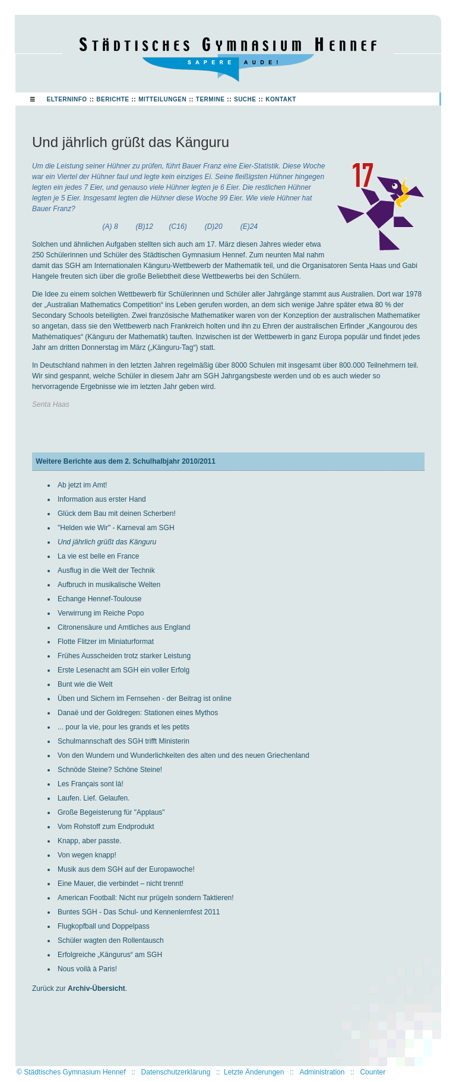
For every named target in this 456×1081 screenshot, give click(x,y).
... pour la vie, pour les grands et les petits (123, 727)
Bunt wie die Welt (85, 684)
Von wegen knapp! (87, 855)
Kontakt (280, 99)
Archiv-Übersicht (96, 988)
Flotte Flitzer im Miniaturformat (106, 641)
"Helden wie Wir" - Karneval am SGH (116, 528)
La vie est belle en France (98, 556)
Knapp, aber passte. (89, 841)
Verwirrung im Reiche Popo (101, 613)
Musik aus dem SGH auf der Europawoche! (126, 869)
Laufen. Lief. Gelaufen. (93, 798)
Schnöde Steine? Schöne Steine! (110, 770)
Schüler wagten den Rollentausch (111, 940)
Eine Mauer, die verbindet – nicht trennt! (120, 883)
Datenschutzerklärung (176, 1072)
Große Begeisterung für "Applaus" (111, 812)
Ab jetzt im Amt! (82, 485)
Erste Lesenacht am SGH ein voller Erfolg (123, 670)
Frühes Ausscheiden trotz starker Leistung (124, 656)
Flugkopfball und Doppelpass (104, 926)
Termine (210, 99)
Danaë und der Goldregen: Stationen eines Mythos (138, 713)
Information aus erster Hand (102, 499)
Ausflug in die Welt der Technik (106, 570)
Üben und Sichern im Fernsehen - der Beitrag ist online (145, 698)
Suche (245, 99)
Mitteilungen (162, 99)
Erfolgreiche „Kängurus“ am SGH (110, 955)
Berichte (112, 99)
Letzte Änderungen (254, 1072)
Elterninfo (67, 99)
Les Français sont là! (91, 784)
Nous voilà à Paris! (87, 969)
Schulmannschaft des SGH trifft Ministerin (123, 741)
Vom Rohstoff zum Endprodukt (106, 826)
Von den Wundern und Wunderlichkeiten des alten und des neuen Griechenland (183, 755)
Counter (372, 1072)
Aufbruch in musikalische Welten (109, 585)
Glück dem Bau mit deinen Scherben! (117, 513)
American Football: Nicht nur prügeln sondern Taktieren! (146, 898)
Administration (321, 1072)
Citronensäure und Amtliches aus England (124, 627)
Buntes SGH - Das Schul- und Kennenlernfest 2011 (139, 912)
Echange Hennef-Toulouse (99, 599)
